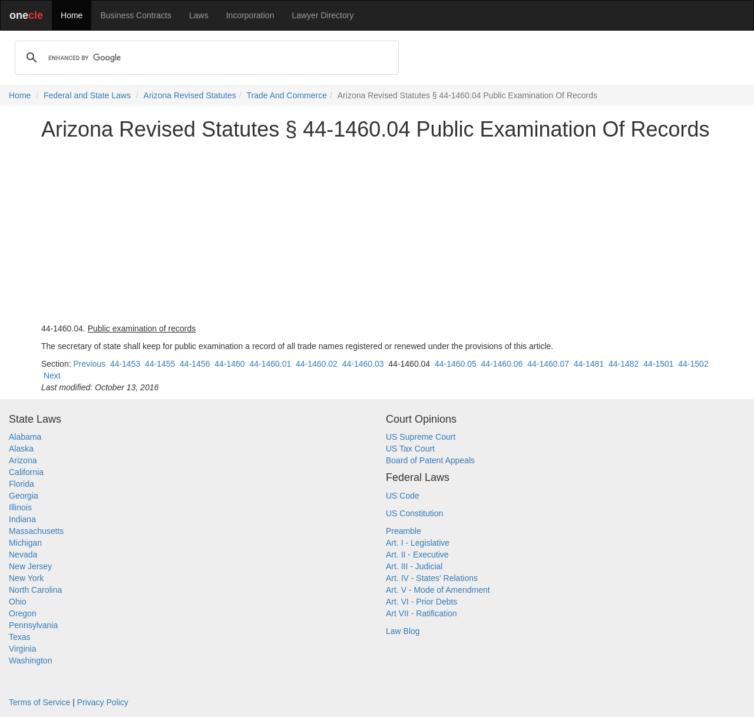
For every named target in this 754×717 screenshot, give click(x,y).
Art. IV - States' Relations (432, 578)
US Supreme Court (420, 437)
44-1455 (160, 364)
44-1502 (693, 364)
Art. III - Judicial (414, 566)
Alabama (25, 437)
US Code (402, 495)
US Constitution (414, 513)
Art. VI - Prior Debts (421, 601)
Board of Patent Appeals (430, 460)
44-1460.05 (456, 364)
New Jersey (30, 566)
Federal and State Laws (87, 95)
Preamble (403, 531)
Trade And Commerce (287, 95)
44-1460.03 (363, 364)
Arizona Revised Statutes (190, 95)
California (26, 472)
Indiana (22, 519)
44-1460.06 (502, 364)
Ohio (18, 601)
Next (52, 375)
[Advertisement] (377, 232)
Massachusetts (36, 531)
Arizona (23, 460)
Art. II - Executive (417, 554)
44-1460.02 (317, 364)
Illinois (20, 507)
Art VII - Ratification (421, 613)
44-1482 (624, 364)
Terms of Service (39, 702)
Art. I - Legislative (417, 542)
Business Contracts (135, 15)
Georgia (23, 495)
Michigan (25, 542)
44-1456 (195, 364)
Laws (199, 15)
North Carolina (35, 590)
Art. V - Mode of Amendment (438, 590)
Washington (30, 660)
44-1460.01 (270, 364)
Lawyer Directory (322, 15)
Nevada (23, 554)
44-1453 (125, 364)
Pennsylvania (33, 625)
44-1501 (658, 364)
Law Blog (403, 631)
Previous (89, 364)
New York (26, 578)
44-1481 (589, 364)
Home (71, 15)
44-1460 (229, 364)
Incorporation (250, 15)
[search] (205, 58)
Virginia (22, 648)
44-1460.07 (548, 364)
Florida (21, 484)
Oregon (23, 613)
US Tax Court (410, 448)
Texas (20, 637)
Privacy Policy (102, 702)
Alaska (21, 448)
